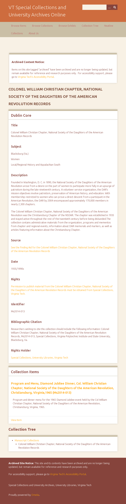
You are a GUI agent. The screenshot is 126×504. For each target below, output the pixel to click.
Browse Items (18, 25)
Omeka (35, 495)
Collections (17, 33)
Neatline (108, 25)
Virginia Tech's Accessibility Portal (36, 76)
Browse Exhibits (67, 25)
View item (16, 420)
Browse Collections (42, 25)
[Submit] (114, 7)
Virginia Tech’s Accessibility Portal (68, 474)
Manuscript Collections (27, 440)
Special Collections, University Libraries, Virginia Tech (39, 357)
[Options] (109, 7)
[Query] (99, 7)
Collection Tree (90, 25)
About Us (34, 33)
